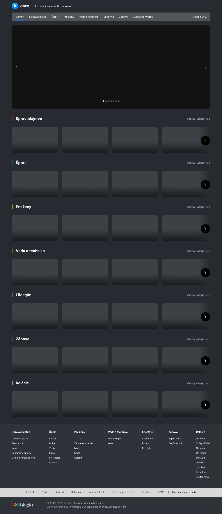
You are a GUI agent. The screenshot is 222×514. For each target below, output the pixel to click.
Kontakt (60, 492)
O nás (45, 492)
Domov (19, 16)
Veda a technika (89, 16)
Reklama (76, 492)
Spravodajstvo (38, 16)
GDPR (161, 492)
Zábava (123, 16)
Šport (55, 16)
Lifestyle (109, 16)
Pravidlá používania (123, 492)
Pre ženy (68, 16)
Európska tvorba (143, 16)
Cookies (146, 492)
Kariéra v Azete (96, 492)
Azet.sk (30, 492)
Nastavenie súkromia (184, 492)
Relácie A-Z (200, 16)
